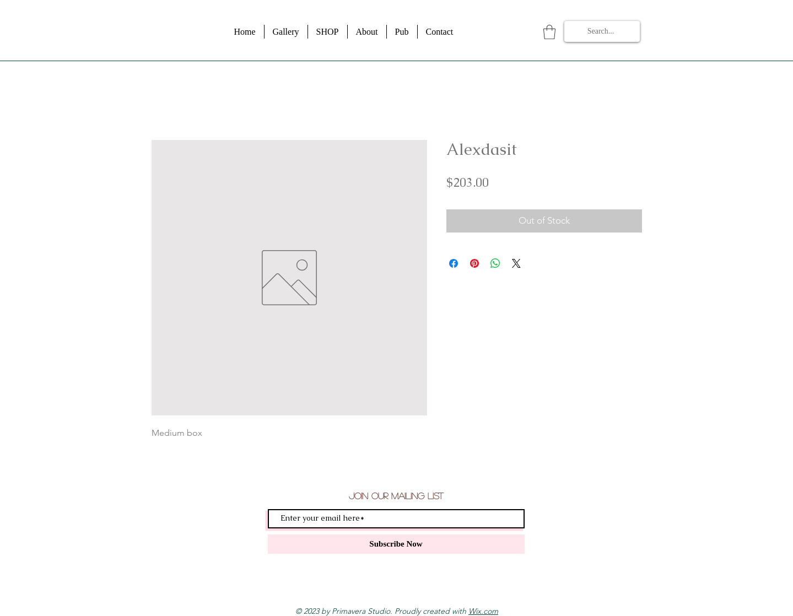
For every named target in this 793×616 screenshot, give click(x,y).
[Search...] (601, 31)
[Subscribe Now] (396, 544)
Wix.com (483, 611)
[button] (549, 32)
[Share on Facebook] (453, 263)
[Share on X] (516, 263)
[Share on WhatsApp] (495, 263)
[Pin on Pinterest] (474, 263)
